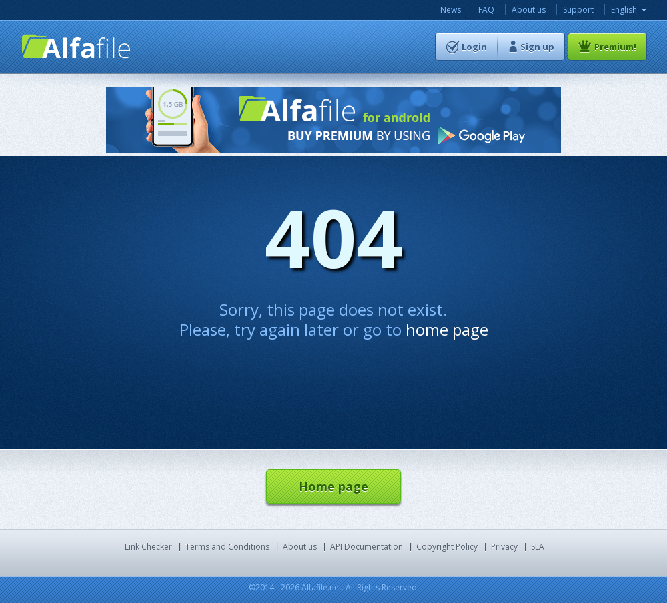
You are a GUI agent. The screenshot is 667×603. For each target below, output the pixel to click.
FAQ (486, 9)
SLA (537, 546)
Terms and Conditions (227, 546)
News (450, 9)
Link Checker (148, 546)
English (624, 9)
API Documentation (366, 546)
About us (529, 9)
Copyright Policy (447, 546)
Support (578, 9)
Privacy (504, 546)
